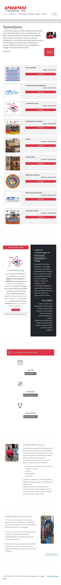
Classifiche (31, 14)
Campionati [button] (12, 14)
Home (5, 14)
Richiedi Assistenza (51, 554)
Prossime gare (22, 14)
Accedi (54, 14)
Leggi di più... (6, 51)
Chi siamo (44, 14)
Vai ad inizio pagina (52, 576)
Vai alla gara (40, 74)
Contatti (37, 14)
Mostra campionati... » (30, 395)
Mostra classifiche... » (30, 416)
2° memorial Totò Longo (15, 270)
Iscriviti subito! (15, 309)
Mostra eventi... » (30, 373)
